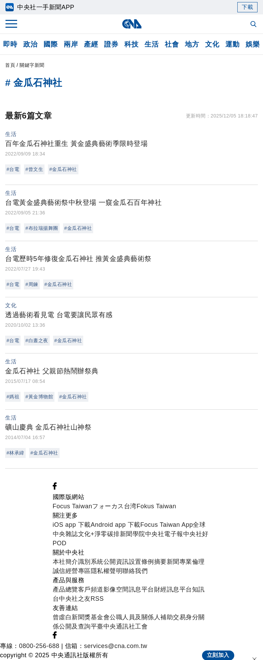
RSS (97, 598)
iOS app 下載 (72, 524)
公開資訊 (116, 561)
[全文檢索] (254, 24)
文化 (212, 44)
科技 (131, 44)
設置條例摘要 (148, 561)
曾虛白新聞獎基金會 (81, 617)
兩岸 (71, 44)
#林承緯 (15, 453)
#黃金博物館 (39, 396)
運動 (232, 44)
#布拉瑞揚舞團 (41, 228)
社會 (172, 44)
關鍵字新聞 (32, 65)
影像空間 (116, 589)
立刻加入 (218, 648)
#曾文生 (34, 169)
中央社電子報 (164, 534)
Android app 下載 (115, 524)
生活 (152, 44)
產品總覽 (65, 589)
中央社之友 (75, 598)
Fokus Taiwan (156, 506)
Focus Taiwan (72, 506)
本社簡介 (65, 561)
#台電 (13, 169)
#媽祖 (13, 396)
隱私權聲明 (107, 571)
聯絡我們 (135, 571)
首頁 (10, 65)
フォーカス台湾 (114, 506)
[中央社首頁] (131, 23)
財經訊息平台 (173, 589)
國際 (50, 44)
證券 (111, 44)
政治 (30, 44)
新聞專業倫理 (186, 561)
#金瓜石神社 (63, 169)
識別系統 (90, 561)
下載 (247, 7)
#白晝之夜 (36, 340)
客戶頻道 (90, 589)
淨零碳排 (107, 534)
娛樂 (253, 44)
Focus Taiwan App (166, 524)
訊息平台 (141, 589)
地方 (192, 44)
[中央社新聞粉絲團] (55, 487)
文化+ (86, 534)
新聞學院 (132, 534)
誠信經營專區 (72, 571)
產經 (91, 44)
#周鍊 (31, 284)
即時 (10, 44)
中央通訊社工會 (125, 626)
